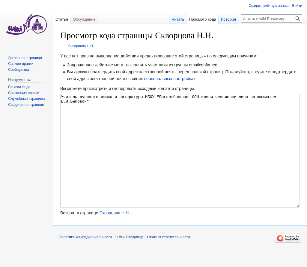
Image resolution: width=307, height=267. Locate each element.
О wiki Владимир (129, 259)
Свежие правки (20, 64)
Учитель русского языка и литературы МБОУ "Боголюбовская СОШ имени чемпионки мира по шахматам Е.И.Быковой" (180, 162)
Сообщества (18, 70)
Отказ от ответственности (168, 259)
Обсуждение (84, 19)
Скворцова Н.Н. (81, 46)
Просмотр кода (202, 19)
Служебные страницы (26, 99)
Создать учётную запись (269, 6)
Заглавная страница (25, 58)
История (228, 19)
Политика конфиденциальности (85, 259)
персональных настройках (169, 78)
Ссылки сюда (19, 87)
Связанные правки (23, 93)
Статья (61, 19)
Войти (297, 6)
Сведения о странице (26, 105)
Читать (178, 19)
